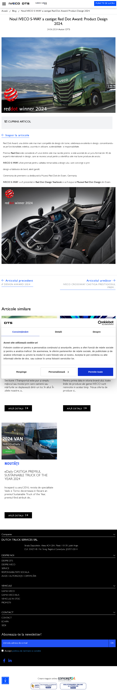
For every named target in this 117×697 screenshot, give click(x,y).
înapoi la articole (15, 135)
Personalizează (59, 371)
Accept (23, 651)
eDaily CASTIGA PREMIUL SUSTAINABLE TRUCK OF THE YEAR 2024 (26, 475)
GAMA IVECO (8, 591)
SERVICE (5, 569)
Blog (14, 11)
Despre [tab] (97, 331)
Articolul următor (87, 284)
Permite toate (95, 371)
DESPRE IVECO (8, 565)
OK (112, 643)
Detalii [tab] (58, 331)
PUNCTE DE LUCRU (105, 3)
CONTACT (7, 618)
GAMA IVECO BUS (10, 595)
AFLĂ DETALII (18, 408)
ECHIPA (5, 622)
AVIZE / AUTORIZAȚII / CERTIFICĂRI (19, 576)
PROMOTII (6, 603)
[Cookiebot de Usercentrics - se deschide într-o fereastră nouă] (100, 323)
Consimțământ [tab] (20, 331)
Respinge (21, 371)
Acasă (4, 11)
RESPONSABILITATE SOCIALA (15, 572)
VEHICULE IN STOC (11, 599)
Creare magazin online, (58, 679)
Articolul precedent (17, 282)
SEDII (4, 626)
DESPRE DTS (7, 561)
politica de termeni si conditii (26, 651)
